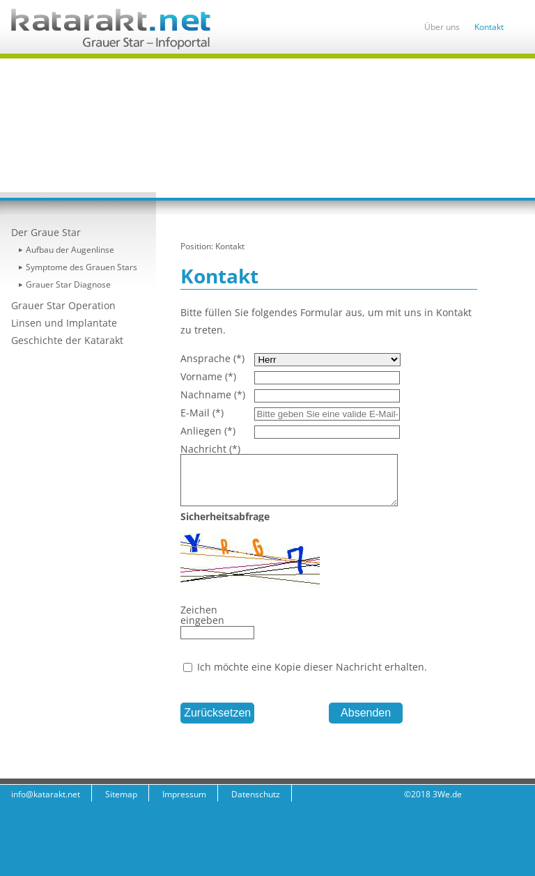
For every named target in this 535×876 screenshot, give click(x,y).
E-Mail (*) (202, 412)
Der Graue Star (46, 232)
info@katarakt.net (45, 794)
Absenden (366, 713)
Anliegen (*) (207, 430)
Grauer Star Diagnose (68, 284)
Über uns (442, 27)
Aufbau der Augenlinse (70, 250)
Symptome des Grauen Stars (81, 267)
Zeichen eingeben (202, 615)
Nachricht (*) (210, 448)
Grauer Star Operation (63, 305)
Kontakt (489, 27)
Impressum (184, 794)
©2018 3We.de (433, 794)
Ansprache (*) (212, 358)
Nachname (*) (212, 394)
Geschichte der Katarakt (67, 340)
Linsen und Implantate (64, 322)
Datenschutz (255, 794)
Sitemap (121, 794)
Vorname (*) (208, 376)
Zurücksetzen (217, 713)
